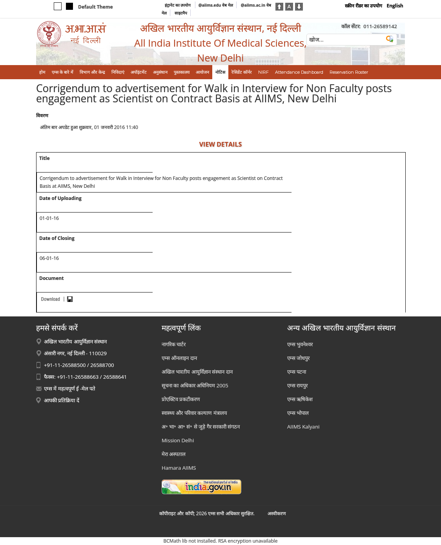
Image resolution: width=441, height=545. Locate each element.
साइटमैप (181, 13)
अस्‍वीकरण (277, 513)
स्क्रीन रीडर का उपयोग (363, 5)
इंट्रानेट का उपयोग (178, 5)
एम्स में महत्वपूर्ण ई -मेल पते (69, 388)
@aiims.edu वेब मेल (216, 5)
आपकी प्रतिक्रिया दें (61, 400)
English (394, 5)
